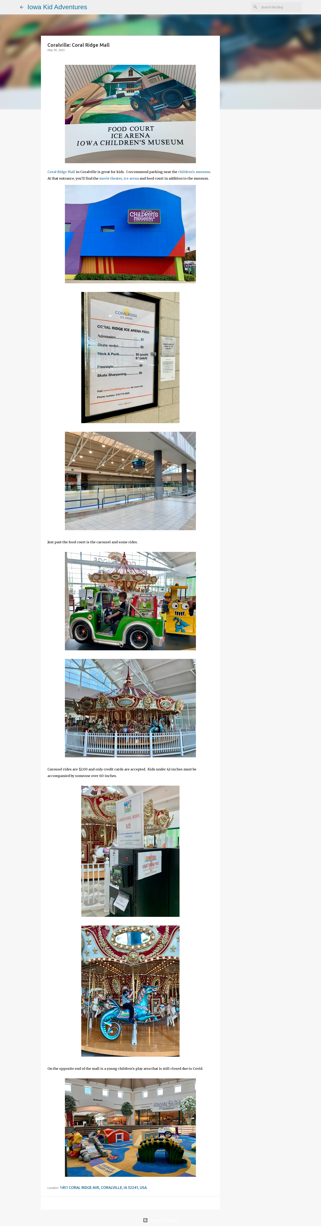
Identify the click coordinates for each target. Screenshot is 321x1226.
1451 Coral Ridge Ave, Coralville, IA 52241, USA (103, 1187)
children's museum (194, 172)
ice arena (131, 178)
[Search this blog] (280, 7)
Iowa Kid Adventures (57, 7)
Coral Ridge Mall (61, 172)
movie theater (110, 178)
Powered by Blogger (160, 1220)
